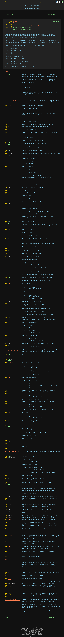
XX (8, 239)
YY (8, 187)
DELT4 (9, 142)
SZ (8, 150)
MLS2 (9, 323)
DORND (9, 569)
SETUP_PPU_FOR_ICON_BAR (12, 100)
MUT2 (9, 377)
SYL (9, 190)
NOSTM (9, 74)
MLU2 (9, 229)
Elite (47, 2)
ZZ (8, 152)
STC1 (9, 611)
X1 (8, 223)
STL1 (9, 551)
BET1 (9, 355)
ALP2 (9, 277)
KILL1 (9, 506)
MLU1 (9, 166)
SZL (9, 140)
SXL (9, 248)
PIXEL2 (10, 535)
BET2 (9, 360)
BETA (9, 456)
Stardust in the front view (22, 28)
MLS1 (9, 284)
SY (8, 511)
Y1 (8, 202)
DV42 (9, 105)
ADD (9, 292)
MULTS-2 (10, 363)
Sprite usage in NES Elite (22, 29)
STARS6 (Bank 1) (53, 14)
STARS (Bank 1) (10, 14)
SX (8, 221)
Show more (56, 21)
